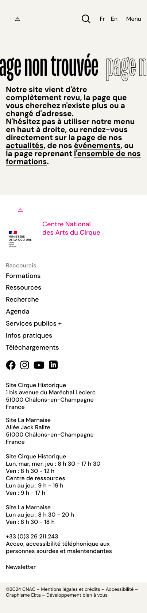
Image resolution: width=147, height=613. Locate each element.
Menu (133, 19)
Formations (23, 275)
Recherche (22, 299)
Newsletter (21, 567)
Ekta (35, 595)
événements (97, 145)
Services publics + (34, 323)
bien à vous (94, 595)
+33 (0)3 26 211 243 (32, 536)
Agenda (18, 311)
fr (102, 19)
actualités (24, 145)
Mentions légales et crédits (70, 589)
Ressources (23, 287)
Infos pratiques (29, 335)
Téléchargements (32, 347)
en (114, 19)
